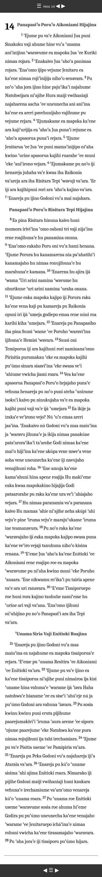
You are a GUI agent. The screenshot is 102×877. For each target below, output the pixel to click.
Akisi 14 (49, 6)
